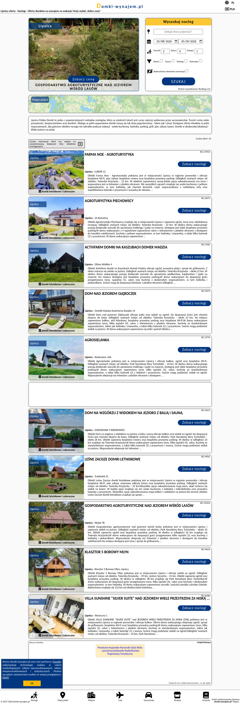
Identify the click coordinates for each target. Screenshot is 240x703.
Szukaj (178, 81)
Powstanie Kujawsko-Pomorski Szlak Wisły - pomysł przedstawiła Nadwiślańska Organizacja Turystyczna (120, 651)
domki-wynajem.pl (120, 6)
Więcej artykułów (36, 642)
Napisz (236, 701)
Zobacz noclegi (194, 164)
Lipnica (34, 158)
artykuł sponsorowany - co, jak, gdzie (195, 683)
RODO (5, 677)
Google (57, 661)
